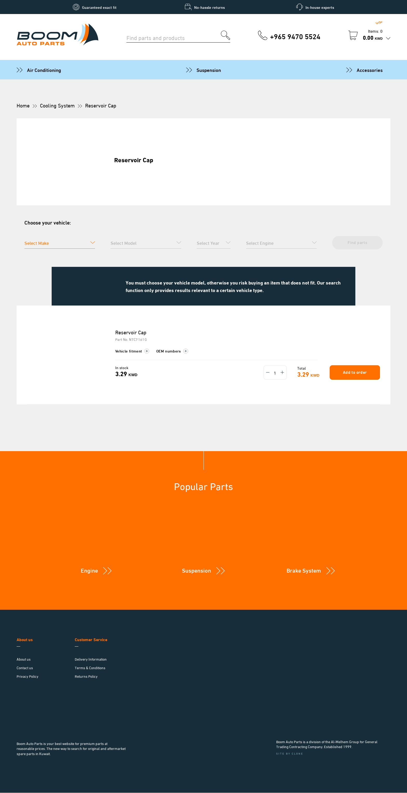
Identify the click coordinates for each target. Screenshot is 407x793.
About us (24, 659)
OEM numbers (172, 351)
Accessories (370, 69)
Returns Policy (86, 676)
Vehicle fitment (132, 351)
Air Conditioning (44, 69)
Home (23, 105)
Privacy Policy (27, 676)
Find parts (357, 242)
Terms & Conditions (90, 667)
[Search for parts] (173, 37)
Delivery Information (91, 659)
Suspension (208, 69)
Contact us (25, 667)
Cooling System (57, 105)
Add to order (354, 372)
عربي (379, 21)
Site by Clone (289, 753)
